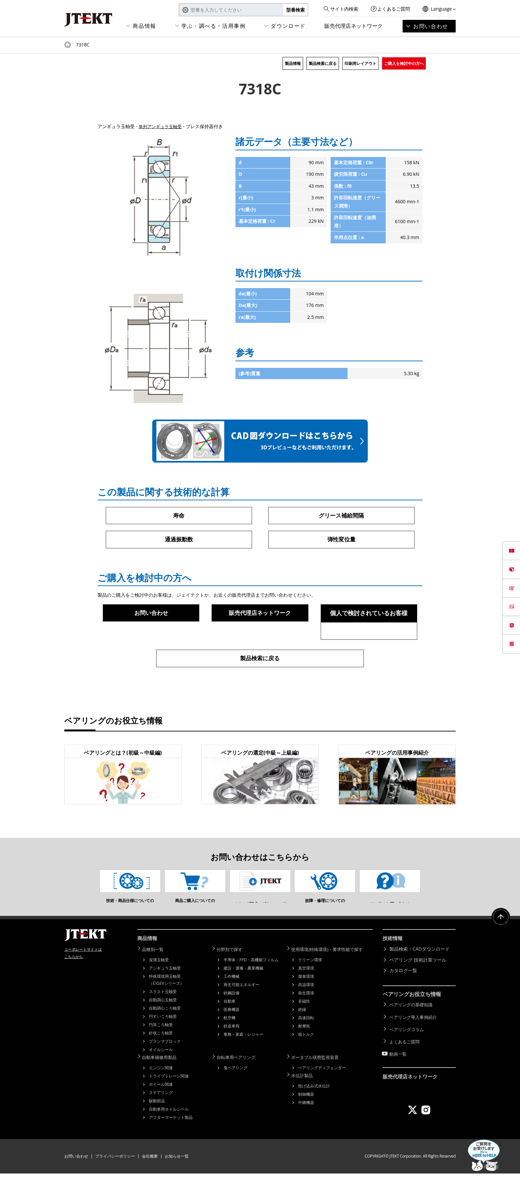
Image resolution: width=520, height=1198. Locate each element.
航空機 (229, 1043)
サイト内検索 (344, 9)
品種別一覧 (155, 975)
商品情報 (144, 25)
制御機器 (306, 1118)
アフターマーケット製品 (171, 1142)
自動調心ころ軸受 (165, 1033)
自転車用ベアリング (239, 1082)
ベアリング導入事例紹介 (414, 1040)
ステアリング (161, 1117)
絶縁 (302, 1034)
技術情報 (393, 964)
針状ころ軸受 (161, 1058)
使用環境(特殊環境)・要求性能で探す (331, 975)
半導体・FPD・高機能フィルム (251, 985)
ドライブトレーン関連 (169, 1100)
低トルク (306, 1059)
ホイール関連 (161, 1109)
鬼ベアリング (235, 1092)
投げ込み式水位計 (314, 1110)
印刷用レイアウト (360, 63)
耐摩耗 (304, 1051)
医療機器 (231, 1034)
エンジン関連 (161, 1092)
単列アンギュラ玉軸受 (162, 126)
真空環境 (306, 993)
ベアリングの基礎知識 (412, 1029)
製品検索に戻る (323, 63)
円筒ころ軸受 (161, 1050)
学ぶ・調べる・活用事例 (213, 25)
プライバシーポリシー (115, 1180)
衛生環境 (306, 1018)
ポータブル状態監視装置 (318, 1082)
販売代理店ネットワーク (353, 25)
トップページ (67, 44)
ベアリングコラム (407, 1051)
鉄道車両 (231, 1051)
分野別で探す (232, 975)
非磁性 (304, 1026)
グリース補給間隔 (341, 516)
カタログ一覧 (403, 996)
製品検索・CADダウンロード (419, 975)
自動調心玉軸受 (163, 1025)
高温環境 (306, 1010)
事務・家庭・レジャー (243, 1059)
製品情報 (293, 63)
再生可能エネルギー (241, 1010)
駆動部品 (157, 1125)
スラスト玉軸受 (163, 1017)
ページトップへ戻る (500, 944)
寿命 (179, 516)
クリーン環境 (310, 985)
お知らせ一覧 (177, 1180)
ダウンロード (288, 25)
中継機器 (306, 1126)
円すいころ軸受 (163, 1041)
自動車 (229, 1026)
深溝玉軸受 (159, 985)
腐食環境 (306, 1001)
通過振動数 (179, 540)
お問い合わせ (430, 26)
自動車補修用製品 (162, 1082)
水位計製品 (304, 1099)
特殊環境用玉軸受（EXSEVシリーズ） (166, 1005)
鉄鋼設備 (231, 1018)
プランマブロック (165, 1066)
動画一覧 (398, 1073)
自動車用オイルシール (169, 1133)
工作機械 (231, 1001)
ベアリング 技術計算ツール (417, 985)
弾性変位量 (341, 540)
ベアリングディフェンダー (322, 1092)
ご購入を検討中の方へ (404, 63)
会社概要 (150, 1180)
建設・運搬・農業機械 (243, 993)
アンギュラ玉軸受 (165, 993)
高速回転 (306, 1043)
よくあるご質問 (393, 9)
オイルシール (161, 1074)
